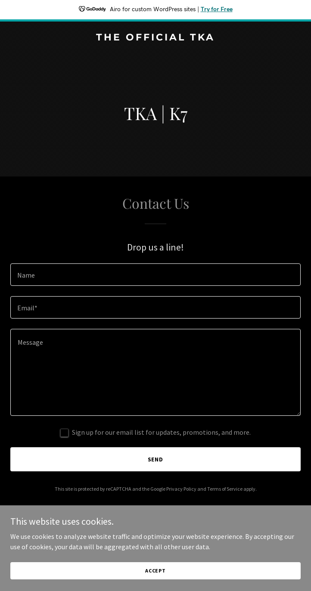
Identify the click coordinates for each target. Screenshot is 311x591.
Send (156, 459)
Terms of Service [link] (225, 489)
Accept (155, 570)
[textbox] (155, 274)
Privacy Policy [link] (181, 489)
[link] (155, 38)
